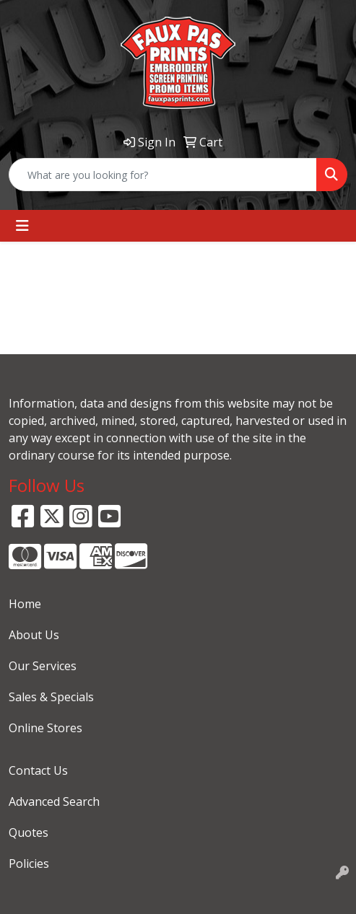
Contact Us (38, 770)
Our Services (43, 666)
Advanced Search (54, 801)
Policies (29, 863)
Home (25, 604)
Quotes (28, 832)
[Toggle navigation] (22, 226)
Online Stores (45, 728)
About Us (34, 635)
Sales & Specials (51, 697)
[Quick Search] (163, 174)
